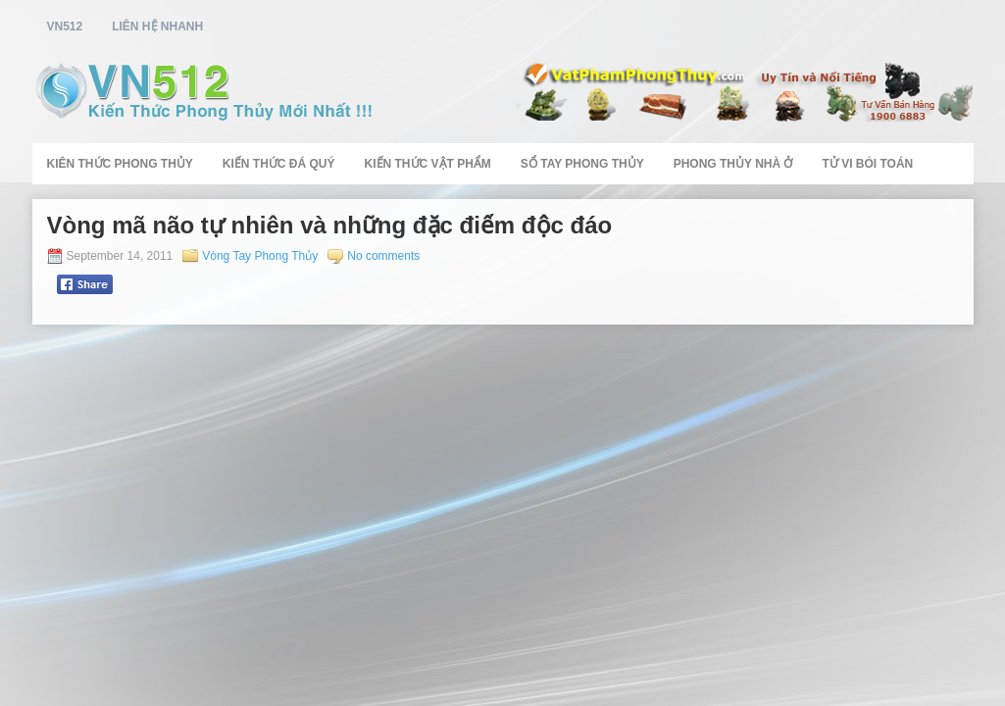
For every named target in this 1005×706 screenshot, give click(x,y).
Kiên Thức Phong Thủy (120, 164)
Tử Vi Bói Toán (867, 164)
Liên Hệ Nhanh (157, 26)
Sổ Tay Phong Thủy (582, 164)
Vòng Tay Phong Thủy (260, 256)
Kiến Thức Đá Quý (279, 164)
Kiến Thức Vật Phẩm (428, 164)
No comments (383, 256)
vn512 (65, 26)
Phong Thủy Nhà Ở (733, 164)
